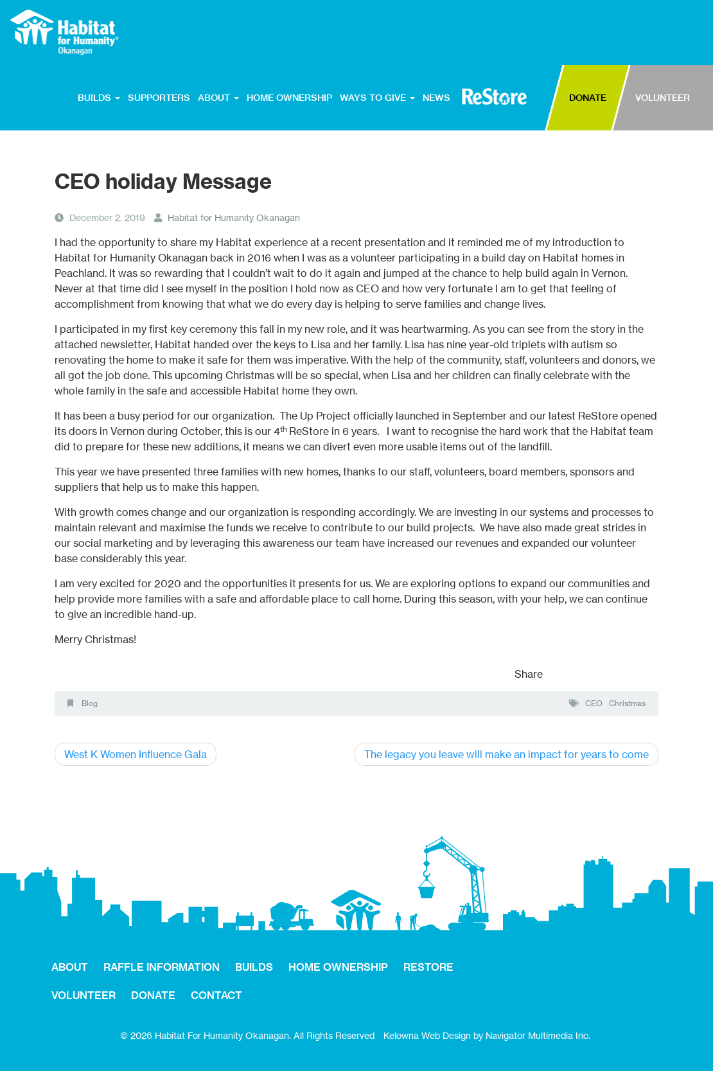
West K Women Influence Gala (135, 754)
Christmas (627, 703)
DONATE (587, 97)
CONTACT (216, 995)
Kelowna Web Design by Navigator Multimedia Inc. (486, 1035)
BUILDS (99, 97)
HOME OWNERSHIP (289, 97)
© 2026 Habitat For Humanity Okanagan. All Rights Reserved (247, 1035)
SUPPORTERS (159, 97)
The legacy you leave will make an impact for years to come (506, 754)
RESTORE (494, 96)
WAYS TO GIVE (377, 97)
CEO (594, 703)
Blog (90, 703)
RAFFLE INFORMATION (161, 966)
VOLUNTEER (662, 97)
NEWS (436, 97)
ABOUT (218, 97)
